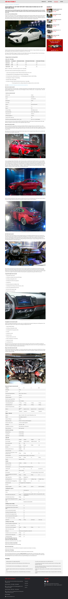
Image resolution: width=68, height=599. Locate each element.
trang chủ (44, 1)
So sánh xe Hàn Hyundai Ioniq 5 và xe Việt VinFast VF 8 (44, 561)
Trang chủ (26, 581)
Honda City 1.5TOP (56, 24)
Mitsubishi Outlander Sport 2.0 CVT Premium (57, 10)
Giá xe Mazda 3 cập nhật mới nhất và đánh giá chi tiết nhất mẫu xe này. (18, 563)
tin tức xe (56, 1)
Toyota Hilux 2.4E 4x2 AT (57, 19)
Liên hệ (26, 587)
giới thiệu (50, 1)
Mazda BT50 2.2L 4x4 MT (57, 14)
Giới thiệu (26, 583)
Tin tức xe (26, 585)
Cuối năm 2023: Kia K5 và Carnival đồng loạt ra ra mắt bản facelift (17, 566)
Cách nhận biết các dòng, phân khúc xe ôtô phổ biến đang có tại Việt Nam (18, 571)
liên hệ (61, 1)
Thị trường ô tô (16, 4)
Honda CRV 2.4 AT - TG (56, 30)
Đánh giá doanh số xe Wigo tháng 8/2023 (13, 561)
